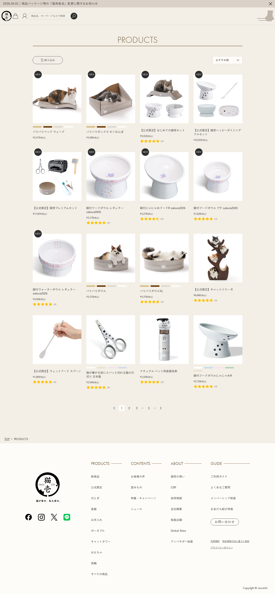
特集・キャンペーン (143, 495)
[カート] (25, 15)
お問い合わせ (226, 520)
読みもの (136, 485)
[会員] (34, 15)
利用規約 (215, 539)
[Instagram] (41, 515)
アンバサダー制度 (182, 539)
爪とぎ (95, 495)
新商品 (95, 474)
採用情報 (176, 495)
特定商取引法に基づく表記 (235, 539)
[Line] (66, 515)
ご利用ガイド (219, 474)
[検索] (87, 15)
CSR (173, 485)
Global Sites (178, 528)
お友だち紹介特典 (222, 506)
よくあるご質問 (220, 485)
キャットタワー (101, 539)
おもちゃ (96, 550)
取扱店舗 (176, 517)
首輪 (94, 560)
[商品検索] (66, 15)
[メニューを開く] (264, 15)
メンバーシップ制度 (223, 495)
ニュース (136, 506)
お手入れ (96, 517)
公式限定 (96, 485)
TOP (7, 436)
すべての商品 (99, 571)
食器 (94, 506)
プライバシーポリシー (222, 545)
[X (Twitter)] (54, 515)
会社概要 (176, 506)
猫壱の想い (178, 474)
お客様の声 (138, 474)
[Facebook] (28, 515)
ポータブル (98, 528)
